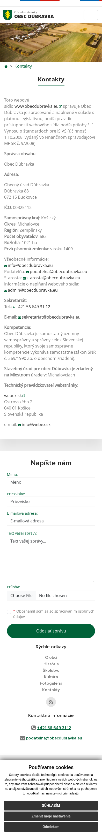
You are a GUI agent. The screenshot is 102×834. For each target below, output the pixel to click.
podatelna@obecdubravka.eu (58, 271)
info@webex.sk (36, 424)
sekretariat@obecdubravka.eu (51, 317)
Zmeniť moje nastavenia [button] (50, 819)
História (51, 664)
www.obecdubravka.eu (36, 106)
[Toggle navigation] (91, 15)
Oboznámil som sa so (53, 614)
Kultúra (51, 677)
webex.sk (13, 395)
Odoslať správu (51, 631)
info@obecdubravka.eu (30, 265)
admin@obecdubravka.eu (33, 290)
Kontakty (23, 66)
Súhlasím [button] (51, 808)
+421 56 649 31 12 (33, 307)
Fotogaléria (51, 683)
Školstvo (51, 670)
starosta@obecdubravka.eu (53, 278)
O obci (51, 657)
